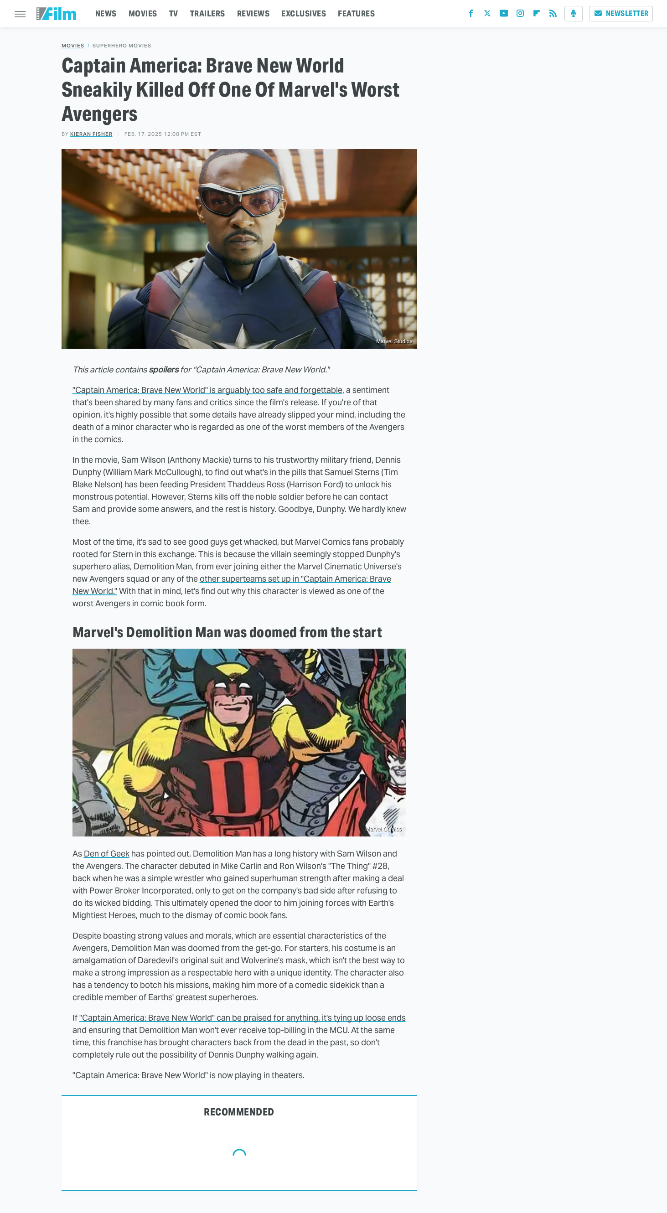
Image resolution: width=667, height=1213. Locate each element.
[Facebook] (471, 15)
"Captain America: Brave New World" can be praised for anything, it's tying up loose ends (242, 1017)
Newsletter (621, 13)
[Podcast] (573, 13)
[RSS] (553, 15)
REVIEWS (253, 13)
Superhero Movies (122, 46)
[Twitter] (487, 15)
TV (173, 13)
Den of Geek (106, 853)
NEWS (106, 13)
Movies (73, 46)
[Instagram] (520, 15)
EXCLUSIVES (303, 13)
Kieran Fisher (91, 134)
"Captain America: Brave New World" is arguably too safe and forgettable (207, 390)
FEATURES (356, 13)
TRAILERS (207, 13)
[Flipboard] (537, 15)
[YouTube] (504, 15)
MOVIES (143, 13)
